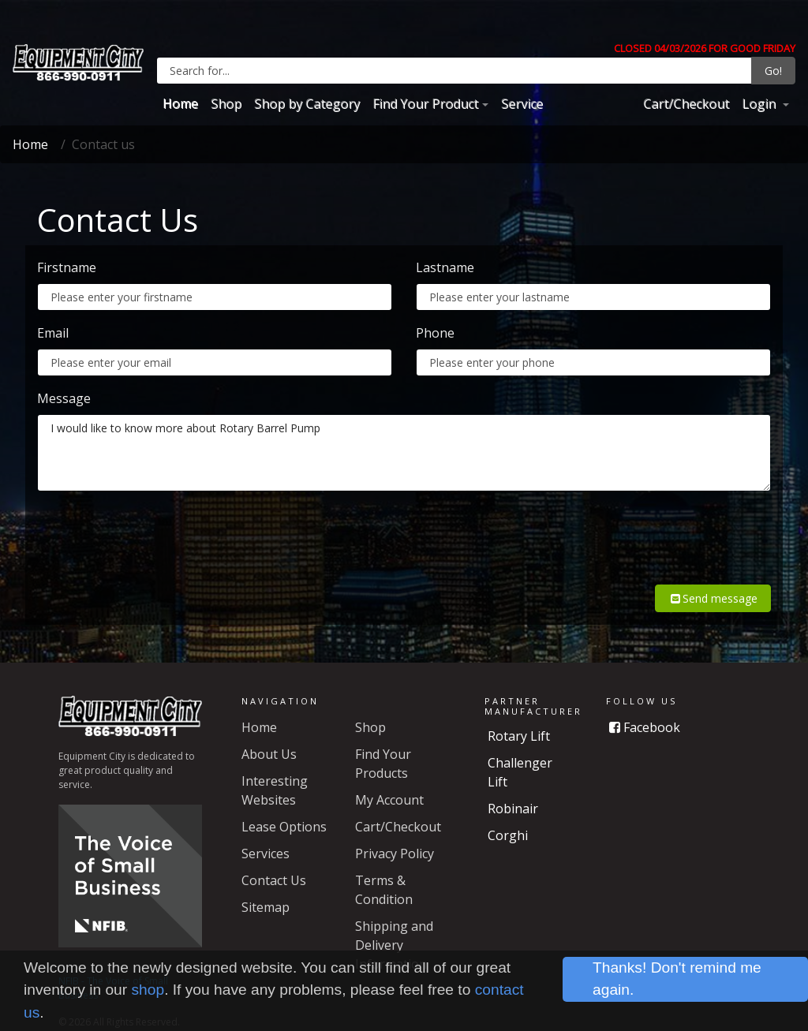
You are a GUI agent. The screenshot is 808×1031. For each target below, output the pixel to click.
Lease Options (284, 807)
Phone (435, 333)
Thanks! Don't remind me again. (677, 979)
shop (148, 989)
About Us (269, 735)
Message (64, 398)
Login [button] (760, 103)
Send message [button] (713, 579)
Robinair (513, 789)
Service (522, 103)
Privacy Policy (394, 834)
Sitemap (265, 888)
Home (180, 103)
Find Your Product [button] (425, 103)
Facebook (644, 708)
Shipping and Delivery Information (394, 926)
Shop (226, 103)
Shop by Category (307, 103)
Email (53, 333)
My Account (389, 781)
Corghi (508, 816)
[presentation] (651, 535)
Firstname (66, 267)
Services (265, 834)
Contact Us (273, 861)
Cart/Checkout (686, 103)
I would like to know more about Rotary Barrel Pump (404, 452)
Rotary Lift (519, 717)
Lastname (445, 267)
